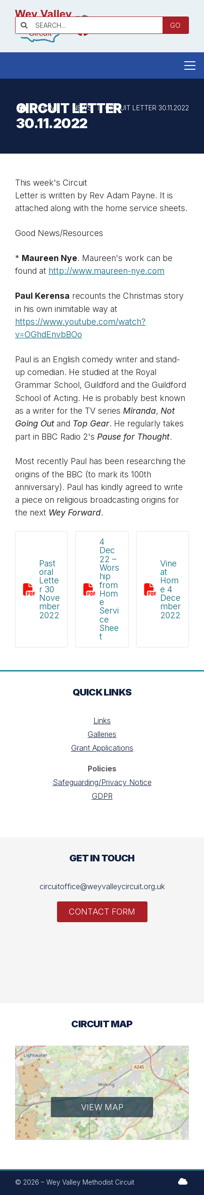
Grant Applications (102, 748)
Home (49, 108)
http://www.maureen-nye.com (106, 271)
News (82, 108)
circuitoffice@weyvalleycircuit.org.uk (102, 886)
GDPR (102, 796)
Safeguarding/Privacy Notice (102, 782)
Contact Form (102, 912)
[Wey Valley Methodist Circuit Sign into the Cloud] (183, 1181)
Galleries (102, 734)
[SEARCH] (93, 25)
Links (102, 720)
